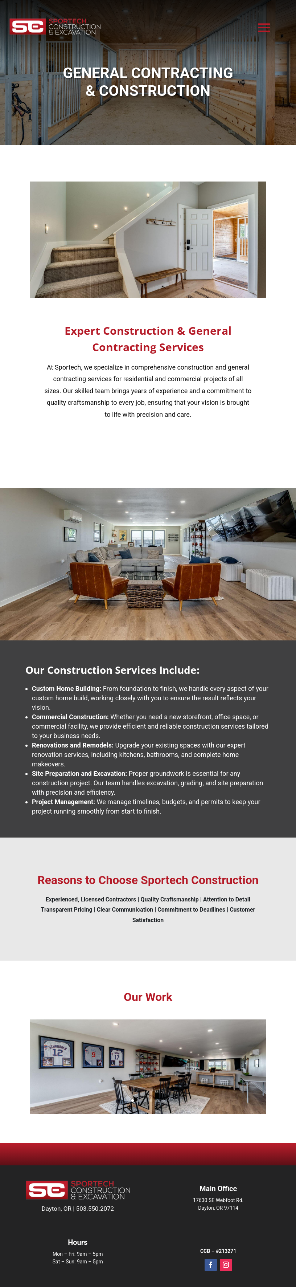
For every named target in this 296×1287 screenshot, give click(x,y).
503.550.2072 (95, 1208)
